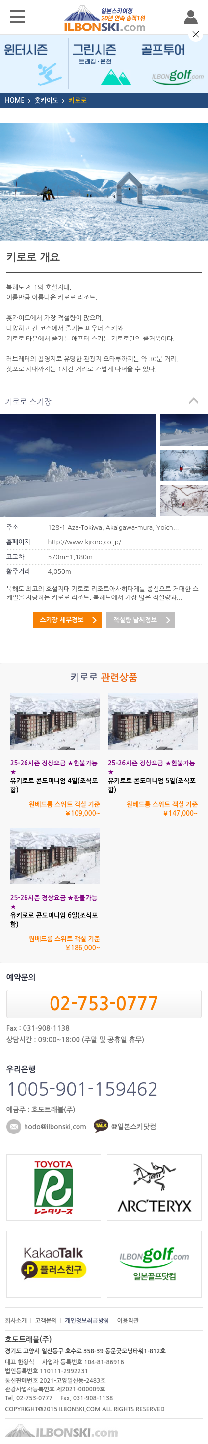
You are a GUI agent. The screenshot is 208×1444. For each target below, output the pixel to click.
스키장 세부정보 (61, 620)
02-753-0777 (104, 1004)
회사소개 (16, 1321)
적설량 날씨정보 (135, 620)
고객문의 (46, 1321)
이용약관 (128, 1321)
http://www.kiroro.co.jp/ (84, 542)
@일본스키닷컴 (133, 1126)
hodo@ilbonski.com (55, 1126)
